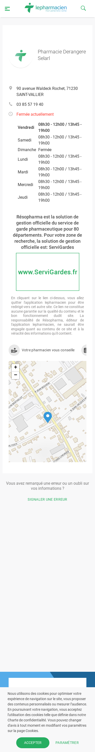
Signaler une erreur (47, 499)
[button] (48, 417)
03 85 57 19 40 (29, 104)
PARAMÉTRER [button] (67, 743)
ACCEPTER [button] (33, 743)
